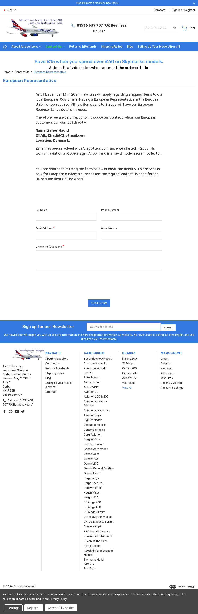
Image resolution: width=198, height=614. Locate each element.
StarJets (89, 567)
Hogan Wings (92, 491)
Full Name (41, 209)
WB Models (128, 381)
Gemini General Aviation (99, 467)
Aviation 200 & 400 (96, 395)
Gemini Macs (92, 472)
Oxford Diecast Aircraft (99, 520)
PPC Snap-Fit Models (97, 530)
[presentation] (65, 283)
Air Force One (92, 381)
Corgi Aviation (92, 433)
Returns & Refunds (83, 46)
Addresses (167, 372)
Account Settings (172, 386)
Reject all (33, 608)
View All (127, 386)
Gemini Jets (91, 452)
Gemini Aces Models (96, 448)
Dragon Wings (92, 438)
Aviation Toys (92, 414)
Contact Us (55, 46)
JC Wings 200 (92, 501)
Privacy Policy (58, 599)
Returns (166, 362)
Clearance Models (95, 423)
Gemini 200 (91, 462)
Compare (159, 10)
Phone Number (110, 209)
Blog (130, 46)
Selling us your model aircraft (158, 46)
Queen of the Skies (96, 540)
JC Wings (127, 362)
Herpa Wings (91, 477)
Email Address (45, 228)
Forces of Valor (93, 443)
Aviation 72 (91, 390)
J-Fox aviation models (98, 515)
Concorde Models (94, 428)
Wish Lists (167, 377)
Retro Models (92, 544)
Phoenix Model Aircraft (98, 535)
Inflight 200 (91, 496)
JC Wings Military (94, 511)
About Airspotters (26, 46)
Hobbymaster (92, 486)
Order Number (109, 228)
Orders (165, 357)
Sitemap (50, 390)
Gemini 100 (91, 457)
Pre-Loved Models (95, 362)
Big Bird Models (93, 419)
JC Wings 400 (92, 506)
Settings (13, 608)
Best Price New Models (98, 357)
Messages (167, 367)
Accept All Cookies (61, 608)
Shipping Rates (112, 46)
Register (189, 10)
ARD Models (91, 386)
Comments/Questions (50, 246)
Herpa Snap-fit (93, 482)
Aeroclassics (92, 376)
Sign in (176, 10)
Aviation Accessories (97, 409)
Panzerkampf (92, 525)
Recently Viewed (171, 381)
